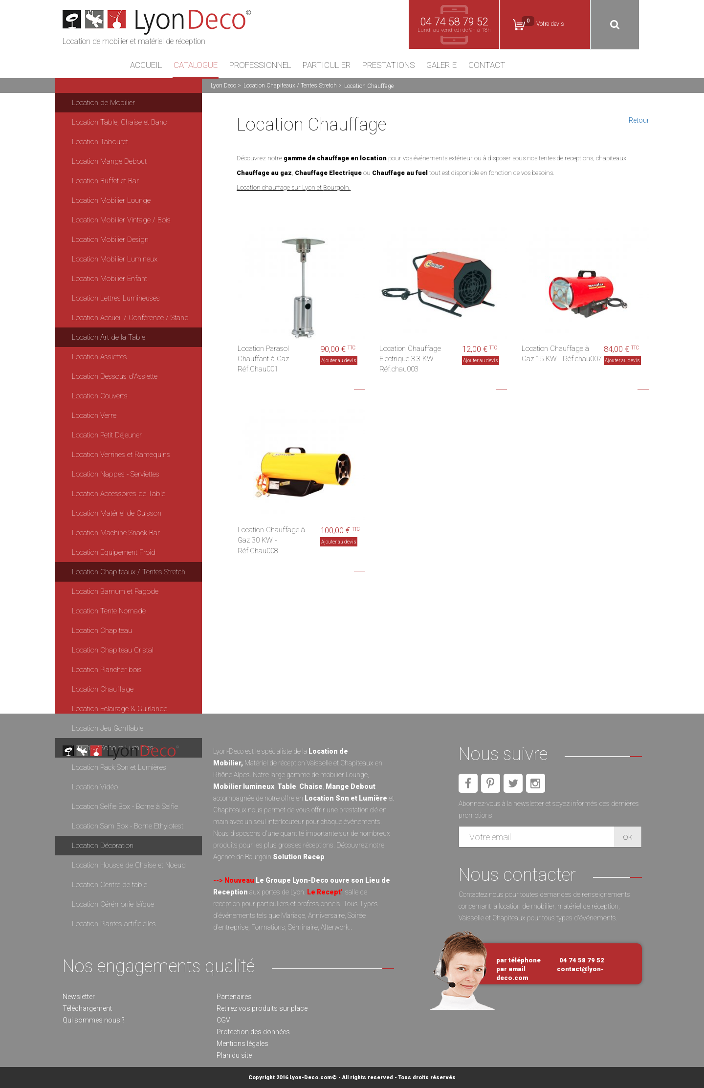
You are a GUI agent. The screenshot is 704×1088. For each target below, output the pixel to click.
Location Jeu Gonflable (107, 728)
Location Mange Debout (109, 161)
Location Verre (94, 415)
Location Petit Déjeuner (107, 435)
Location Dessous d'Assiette (114, 376)
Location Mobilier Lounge (111, 200)
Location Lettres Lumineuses (116, 298)
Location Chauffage (102, 689)
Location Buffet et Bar (105, 180)
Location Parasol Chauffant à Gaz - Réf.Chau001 (265, 359)
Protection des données (253, 1032)
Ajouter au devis (338, 360)
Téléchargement (87, 1008)
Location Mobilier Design (110, 239)
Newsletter (79, 997)
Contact (487, 65)
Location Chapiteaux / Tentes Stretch (290, 85)
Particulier (327, 65)
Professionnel (260, 65)
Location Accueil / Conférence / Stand (130, 317)
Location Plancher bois (107, 669)
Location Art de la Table (108, 337)
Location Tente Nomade (109, 611)
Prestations (388, 65)
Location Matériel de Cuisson (116, 513)
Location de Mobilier (103, 102)
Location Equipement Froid (113, 552)
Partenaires (234, 997)
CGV (223, 1020)
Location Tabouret (100, 141)
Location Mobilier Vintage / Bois (121, 220)
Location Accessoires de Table (118, 493)
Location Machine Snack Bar (116, 532)
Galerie (441, 65)
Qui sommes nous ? (94, 1020)
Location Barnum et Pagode (115, 591)
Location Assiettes (99, 356)
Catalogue (196, 65)
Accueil (146, 65)
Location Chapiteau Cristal (113, 650)
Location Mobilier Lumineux (114, 259)
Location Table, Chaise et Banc (119, 122)
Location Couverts (100, 396)
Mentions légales (242, 1043)
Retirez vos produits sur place (262, 1008)
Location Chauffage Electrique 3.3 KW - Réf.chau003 (410, 359)
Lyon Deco (223, 85)
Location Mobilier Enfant (109, 278)
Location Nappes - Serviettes (115, 474)
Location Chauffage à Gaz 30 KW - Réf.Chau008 (271, 540)
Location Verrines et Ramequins (121, 454)
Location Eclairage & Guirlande (119, 708)
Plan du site (234, 1055)
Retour (639, 120)
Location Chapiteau (102, 630)
